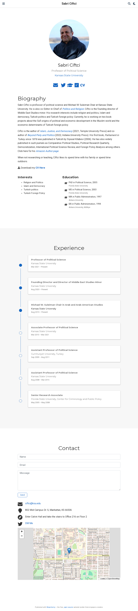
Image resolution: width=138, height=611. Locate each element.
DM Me (29, 523)
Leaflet (102, 579)
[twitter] (63, 86)
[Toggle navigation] (3, 4)
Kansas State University (43, 308)
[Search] (129, 4)
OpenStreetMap (114, 579)
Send (22, 495)
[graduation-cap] (70, 86)
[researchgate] (77, 86)
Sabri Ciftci (69, 3)
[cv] (82, 86)
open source (68, 607)
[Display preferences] (134, 4)
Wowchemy (51, 607)
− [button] (22, 536)
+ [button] (22, 532)
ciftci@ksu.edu (33, 503)
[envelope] (55, 86)
